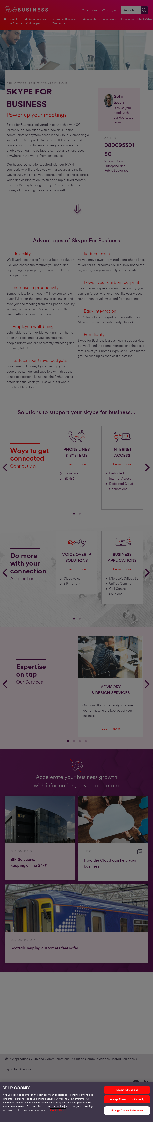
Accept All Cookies (127, 1092)
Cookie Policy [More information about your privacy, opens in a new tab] (58, 1112)
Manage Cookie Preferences (126, 1113)
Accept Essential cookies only (127, 1101)
